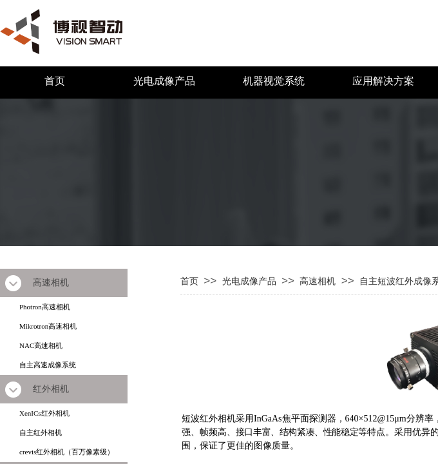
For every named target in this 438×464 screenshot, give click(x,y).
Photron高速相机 (44, 307)
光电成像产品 (164, 80)
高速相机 (318, 281)
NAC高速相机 (40, 345)
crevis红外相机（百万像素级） (66, 452)
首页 (54, 80)
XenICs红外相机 (44, 413)
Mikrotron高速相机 (48, 326)
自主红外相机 (40, 432)
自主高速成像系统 (47, 365)
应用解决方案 (383, 80)
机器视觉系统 (274, 80)
